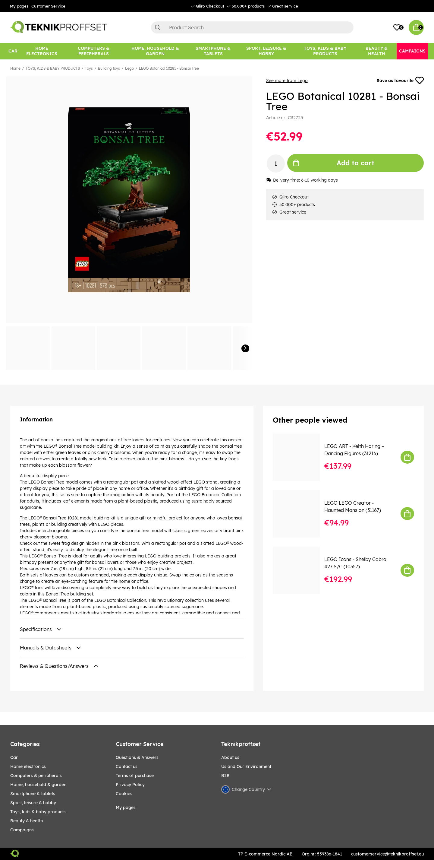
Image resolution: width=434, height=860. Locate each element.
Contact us (126, 766)
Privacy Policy (130, 784)
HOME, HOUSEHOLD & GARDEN (38, 784)
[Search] (252, 27)
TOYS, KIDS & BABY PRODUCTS (53, 68)
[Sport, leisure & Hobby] (266, 51)
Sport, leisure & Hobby (33, 802)
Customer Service (48, 6)
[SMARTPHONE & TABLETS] (213, 51)
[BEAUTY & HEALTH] (377, 51)
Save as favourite (400, 80)
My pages (19, 6)
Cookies (124, 793)
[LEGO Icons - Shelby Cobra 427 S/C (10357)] (300, 570)
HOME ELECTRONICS (28, 766)
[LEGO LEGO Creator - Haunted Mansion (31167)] (300, 513)
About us (230, 757)
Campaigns (22, 830)
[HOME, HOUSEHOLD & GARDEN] (155, 51)
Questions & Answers (137, 757)
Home (15, 68)
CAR (14, 757)
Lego (129, 68)
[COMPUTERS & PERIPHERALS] (94, 51)
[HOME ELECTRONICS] (42, 51)
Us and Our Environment (246, 766)
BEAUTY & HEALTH (26, 821)
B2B (225, 775)
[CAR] (13, 51)
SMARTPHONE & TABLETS (32, 793)
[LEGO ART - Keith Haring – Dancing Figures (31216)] (300, 457)
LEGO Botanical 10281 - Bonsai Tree (169, 68)
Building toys (109, 68)
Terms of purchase (135, 775)
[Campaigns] (412, 51)
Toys (89, 68)
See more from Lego (287, 80)
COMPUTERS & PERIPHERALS (36, 775)
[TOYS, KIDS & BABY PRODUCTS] (325, 51)
